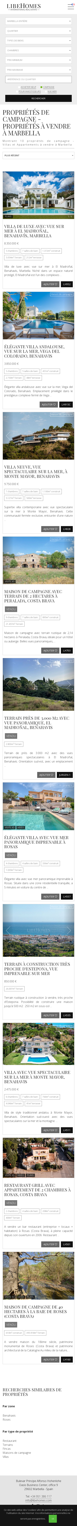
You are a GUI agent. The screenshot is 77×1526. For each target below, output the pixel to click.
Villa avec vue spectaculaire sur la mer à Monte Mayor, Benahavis (37, 1076)
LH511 (67, 1130)
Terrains (8, 1445)
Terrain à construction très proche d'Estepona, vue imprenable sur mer (37, 968)
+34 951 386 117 (41, 1496)
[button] (8, 195)
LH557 (67, 896)
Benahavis (9, 1415)
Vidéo (21, 827)
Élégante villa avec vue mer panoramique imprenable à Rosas (36, 842)
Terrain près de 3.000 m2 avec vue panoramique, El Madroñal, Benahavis (36, 722)
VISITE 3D (9, 581)
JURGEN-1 (65, 775)
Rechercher (38, 98)
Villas (6, 1457)
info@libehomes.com (38, 1500)
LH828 (67, 529)
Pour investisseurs (30, 91)
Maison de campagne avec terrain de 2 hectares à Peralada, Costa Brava (33, 596)
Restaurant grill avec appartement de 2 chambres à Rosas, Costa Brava (37, 1189)
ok (53, 1518)
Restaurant (9, 1441)
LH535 (67, 1015)
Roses (7, 1419)
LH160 (67, 1359)
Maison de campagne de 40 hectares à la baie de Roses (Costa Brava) (35, 1311)
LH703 (67, 650)
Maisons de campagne (17, 1453)
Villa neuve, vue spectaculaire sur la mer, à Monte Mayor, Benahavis (35, 471)
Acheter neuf (28, 87)
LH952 (67, 284)
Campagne (48, 87)
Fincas (7, 1449)
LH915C (66, 404)
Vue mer (52, 91)
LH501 (67, 1244)
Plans (8, 216)
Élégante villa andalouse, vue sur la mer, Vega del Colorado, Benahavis (34, 351)
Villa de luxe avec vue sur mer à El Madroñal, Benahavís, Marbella (34, 230)
